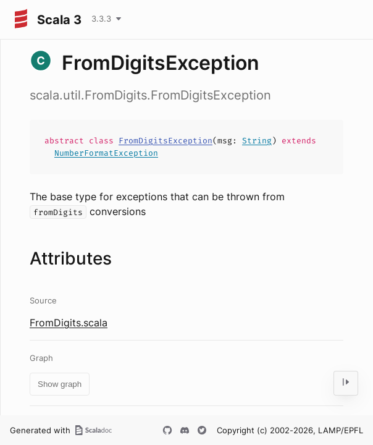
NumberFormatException (106, 153)
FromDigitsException (165, 140)
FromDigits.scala (68, 322)
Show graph (60, 384)
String (257, 140)
